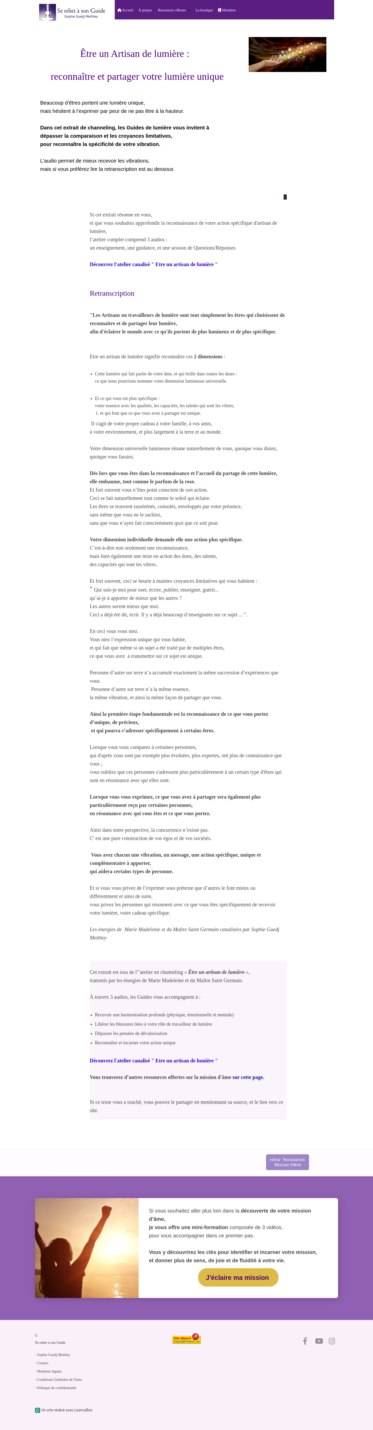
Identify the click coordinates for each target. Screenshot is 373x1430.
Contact (42, 1363)
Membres (227, 10)
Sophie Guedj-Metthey (53, 1355)
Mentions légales (49, 1371)
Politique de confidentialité (56, 1388)
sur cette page (247, 1077)
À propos (145, 10)
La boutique (204, 10)
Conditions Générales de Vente (59, 1380)
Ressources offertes (174, 10)
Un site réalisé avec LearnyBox (63, 1410)
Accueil (125, 10)
